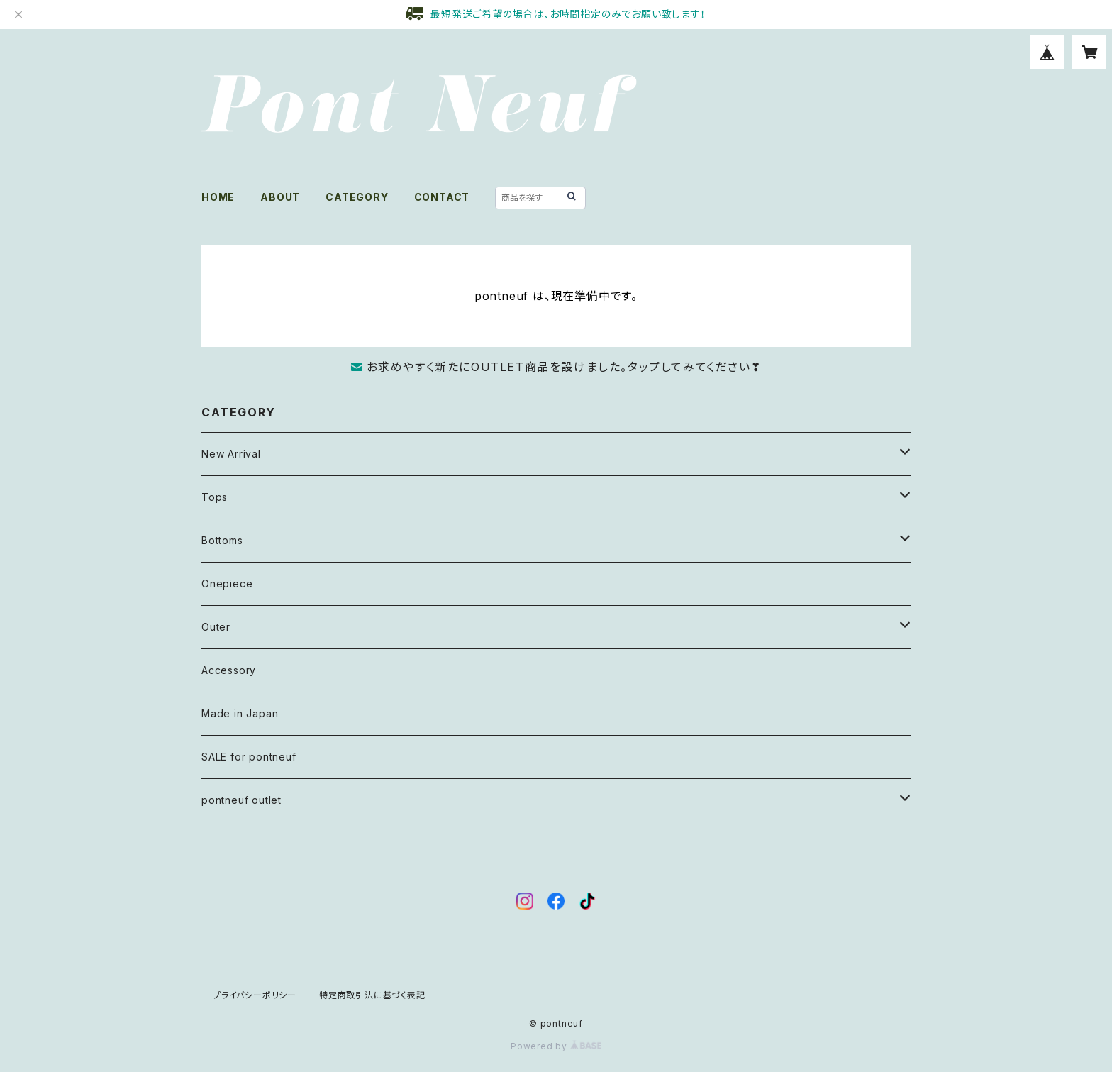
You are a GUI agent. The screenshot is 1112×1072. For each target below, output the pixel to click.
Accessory (228, 670)
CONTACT (442, 197)
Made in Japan (239, 713)
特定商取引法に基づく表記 (372, 995)
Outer (215, 627)
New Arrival (231, 454)
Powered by (556, 1046)
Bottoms (222, 540)
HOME (218, 197)
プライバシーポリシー (254, 995)
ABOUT (280, 197)
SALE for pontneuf (248, 757)
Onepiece (226, 584)
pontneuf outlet (241, 800)
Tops (214, 497)
